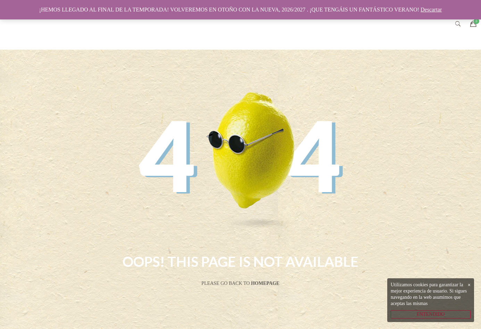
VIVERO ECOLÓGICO (234, 24)
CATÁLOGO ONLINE (307, 24)
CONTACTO (423, 24)
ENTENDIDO (431, 314)
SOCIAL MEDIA (371, 24)
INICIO (179, 24)
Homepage (265, 283)
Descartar (431, 10)
